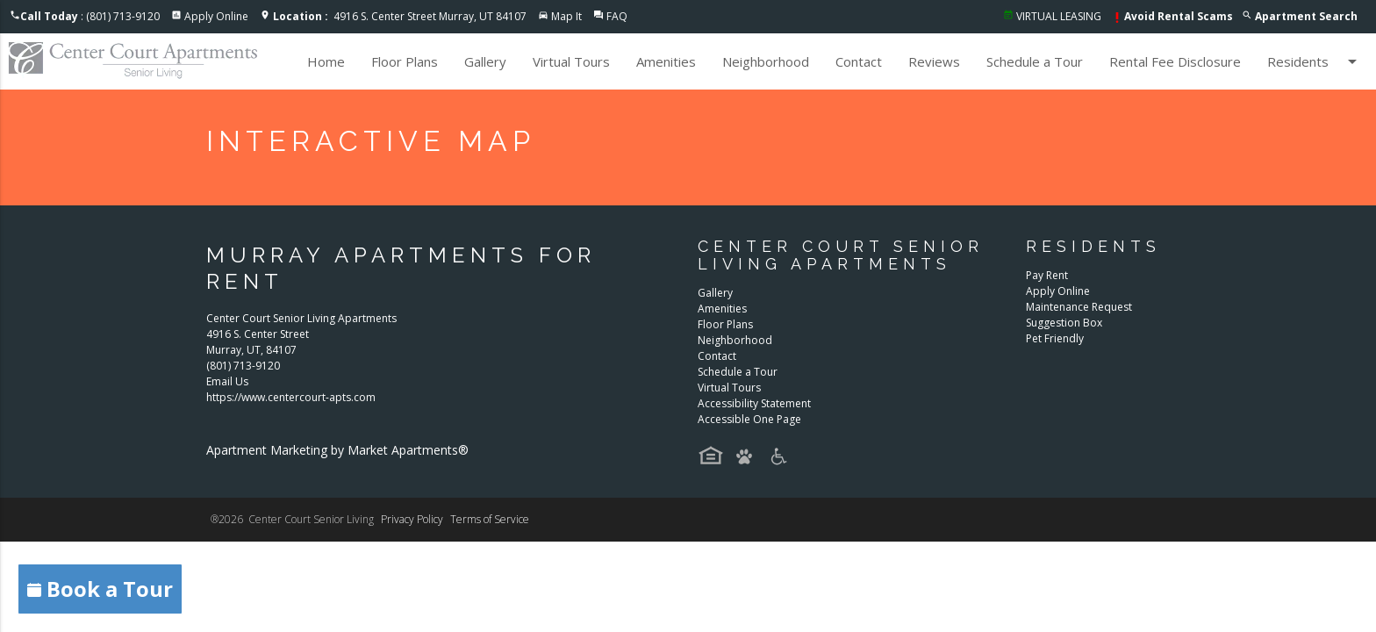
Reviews (934, 61)
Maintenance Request (1079, 306)
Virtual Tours (571, 61)
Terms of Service (489, 519)
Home (326, 61)
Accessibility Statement (754, 403)
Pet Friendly (1055, 338)
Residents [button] (1315, 61)
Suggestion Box (1064, 322)
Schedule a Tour (1034, 61)
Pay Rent (1047, 275)
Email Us (227, 381)
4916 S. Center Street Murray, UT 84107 (400, 16)
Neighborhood (765, 61)
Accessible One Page (749, 419)
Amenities (666, 61)
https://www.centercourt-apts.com (291, 397)
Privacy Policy (412, 519)
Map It (566, 16)
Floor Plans (404, 61)
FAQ (616, 16)
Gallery (485, 61)
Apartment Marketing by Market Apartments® (337, 450)
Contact (858, 61)
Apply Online (216, 16)
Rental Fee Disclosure (1175, 61)
